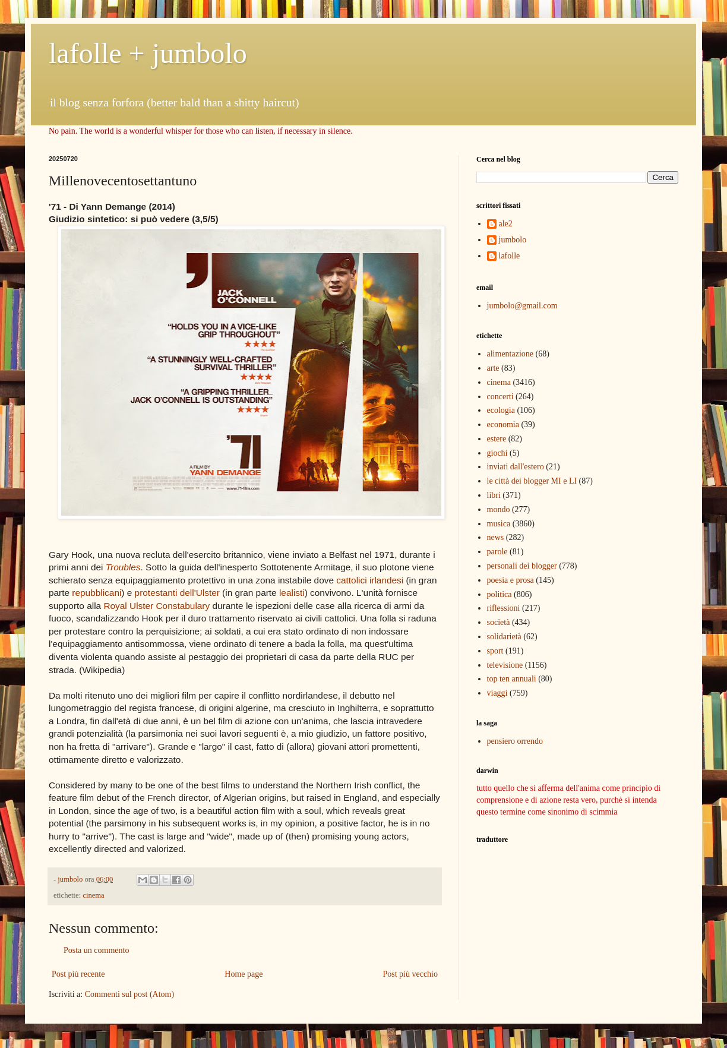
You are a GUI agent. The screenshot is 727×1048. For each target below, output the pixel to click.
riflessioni (503, 608)
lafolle (509, 255)
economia (503, 424)
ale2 (506, 223)
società (498, 622)
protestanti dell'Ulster (177, 593)
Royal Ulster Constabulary (156, 606)
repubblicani (96, 593)
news (495, 537)
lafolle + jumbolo (148, 53)
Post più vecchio (410, 974)
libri (494, 495)
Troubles (123, 567)
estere (497, 438)
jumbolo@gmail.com (522, 305)
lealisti (292, 593)
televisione (505, 665)
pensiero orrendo (515, 741)
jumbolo (513, 239)
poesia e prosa (510, 580)
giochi (497, 453)
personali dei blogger (522, 565)
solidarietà (504, 636)
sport (495, 650)
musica (499, 523)
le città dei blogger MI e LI (532, 480)
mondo (498, 509)
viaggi (497, 693)
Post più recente (78, 974)
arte (493, 368)
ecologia (501, 410)
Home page (244, 974)
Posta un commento (96, 950)
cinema (93, 895)
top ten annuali (511, 678)
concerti (500, 396)
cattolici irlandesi (369, 580)
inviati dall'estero (515, 466)
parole (497, 551)
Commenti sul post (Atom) (130, 994)
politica (499, 594)
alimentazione (510, 353)
